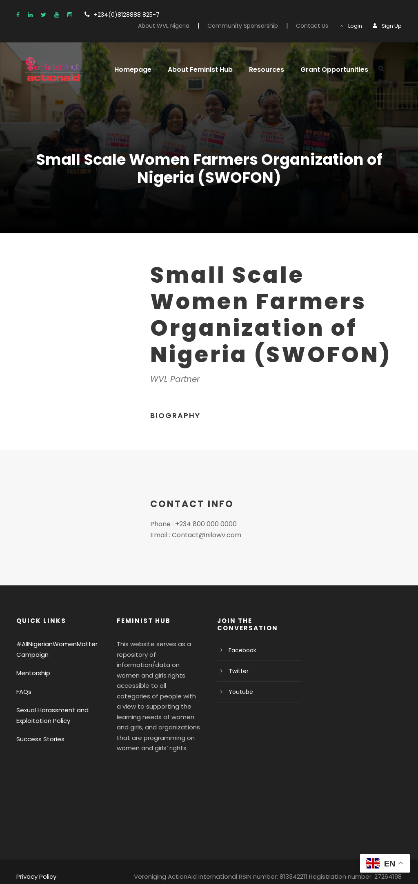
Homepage (131, 69)
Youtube (239, 692)
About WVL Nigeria (180, 25)
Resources (259, 69)
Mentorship (31, 672)
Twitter (237, 671)
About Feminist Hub (195, 69)
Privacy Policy (35, 865)
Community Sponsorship (253, 25)
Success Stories (38, 739)
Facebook (241, 650)
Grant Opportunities (323, 69)
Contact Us (316, 25)
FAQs (24, 691)
